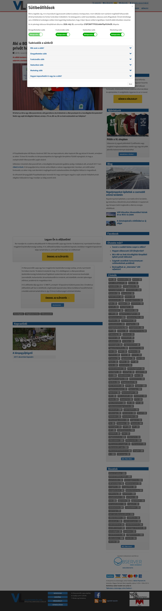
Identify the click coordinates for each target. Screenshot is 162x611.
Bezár (130, 84)
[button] (37, 47)
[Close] (132, 6)
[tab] (81, 48)
